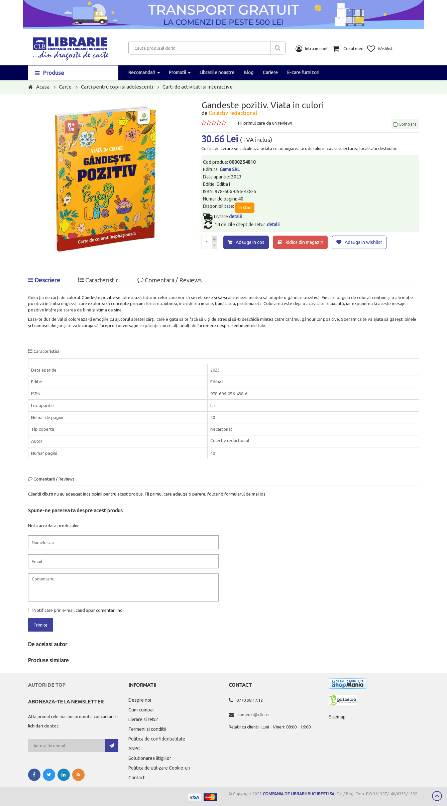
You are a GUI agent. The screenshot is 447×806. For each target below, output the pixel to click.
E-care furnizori (303, 72)
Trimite (40, 625)
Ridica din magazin (304, 242)
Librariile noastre (217, 72)
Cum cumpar (141, 709)
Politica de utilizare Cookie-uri (159, 768)
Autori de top (47, 685)
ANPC (134, 748)
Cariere (270, 72)
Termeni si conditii (147, 729)
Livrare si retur (143, 719)
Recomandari (141, 72)
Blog (248, 72)
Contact (136, 777)
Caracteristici (99, 280)
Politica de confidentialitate (156, 739)
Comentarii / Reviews (169, 280)
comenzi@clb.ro (253, 714)
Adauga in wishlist (363, 242)
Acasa (42, 87)
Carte (65, 87)
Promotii (177, 72)
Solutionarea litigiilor (149, 758)
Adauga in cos (250, 242)
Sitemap (337, 716)
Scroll (437, 796)
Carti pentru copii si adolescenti (117, 87)
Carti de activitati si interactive (197, 87)
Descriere (44, 280)
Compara (405, 124)
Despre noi (139, 700)
